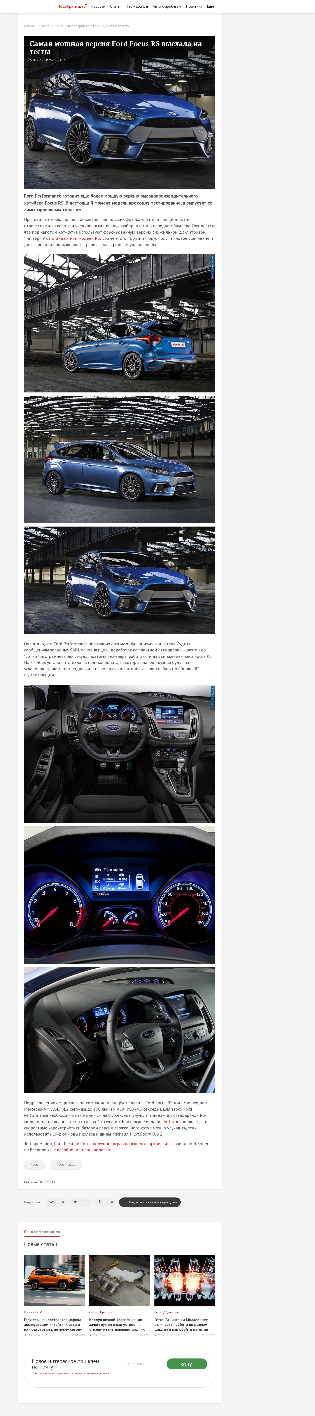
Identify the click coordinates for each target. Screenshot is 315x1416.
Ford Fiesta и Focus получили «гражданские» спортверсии (112, 1143)
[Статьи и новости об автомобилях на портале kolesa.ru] (36, 5)
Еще (212, 6)
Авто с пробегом (167, 6)
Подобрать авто (71, 6)
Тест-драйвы (137, 6)
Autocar (171, 1121)
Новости (98, 6)
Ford (34, 1164)
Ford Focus (65, 1164)
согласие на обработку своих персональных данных (74, 1373)
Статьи (116, 6)
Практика (194, 6)
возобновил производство (83, 1150)
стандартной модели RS (76, 238)
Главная (29, 26)
